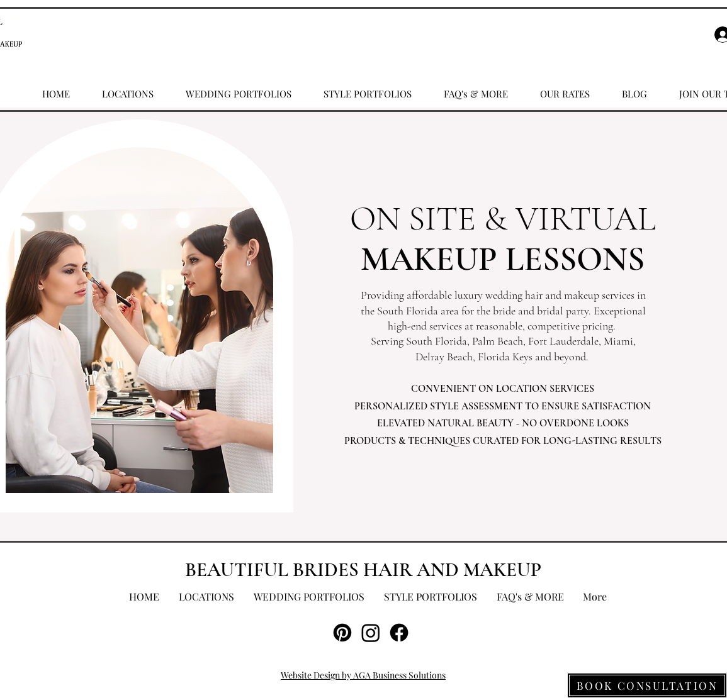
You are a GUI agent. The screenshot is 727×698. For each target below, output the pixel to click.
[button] (128, 93)
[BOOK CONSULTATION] (647, 685)
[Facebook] (399, 633)
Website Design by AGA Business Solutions (363, 675)
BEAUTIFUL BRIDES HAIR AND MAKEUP (363, 570)
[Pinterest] (342, 633)
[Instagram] (371, 633)
